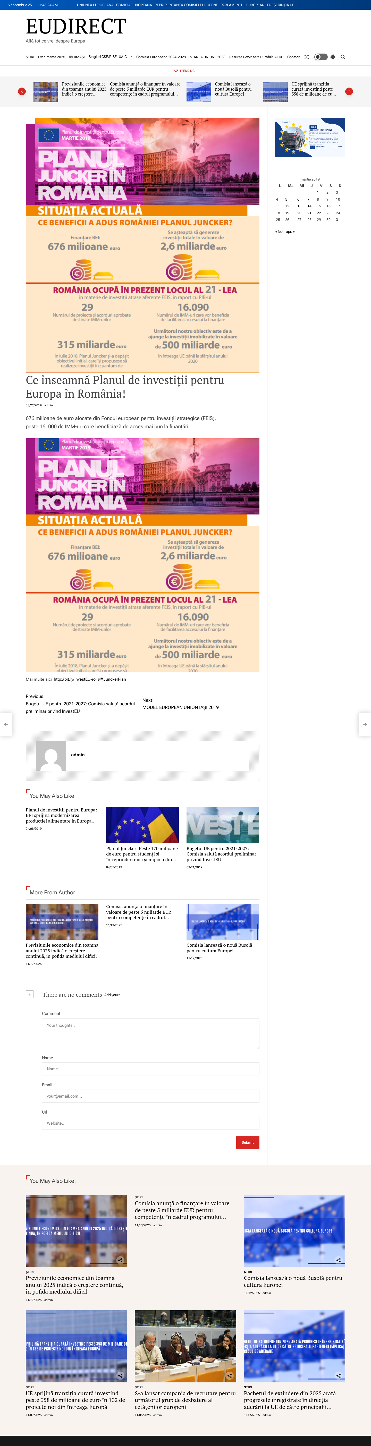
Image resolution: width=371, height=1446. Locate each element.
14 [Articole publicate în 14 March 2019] (309, 206)
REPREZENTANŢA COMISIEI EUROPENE (186, 5)
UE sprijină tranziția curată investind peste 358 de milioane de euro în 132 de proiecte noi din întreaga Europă (314, 94)
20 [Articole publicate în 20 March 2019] (299, 213)
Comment (51, 1013)
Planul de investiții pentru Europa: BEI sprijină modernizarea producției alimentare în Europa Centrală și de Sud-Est (61, 818)
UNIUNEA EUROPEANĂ (95, 5)
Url (44, 1112)
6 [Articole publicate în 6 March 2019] (298, 199)
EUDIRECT (76, 25)
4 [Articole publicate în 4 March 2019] (277, 199)
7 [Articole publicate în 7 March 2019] (308, 199)
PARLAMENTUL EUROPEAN (243, 5)
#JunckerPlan (113, 679)
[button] (22, 91)
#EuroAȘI (77, 57)
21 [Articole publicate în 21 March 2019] (309, 213)
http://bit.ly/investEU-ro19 (77, 679)
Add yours (112, 995)
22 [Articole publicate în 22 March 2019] (319, 213)
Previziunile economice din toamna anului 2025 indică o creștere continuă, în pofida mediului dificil (84, 94)
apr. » (290, 231)
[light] (324, 57)
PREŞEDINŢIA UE (280, 5)
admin (48, 405)
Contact (293, 57)
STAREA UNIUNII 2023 (207, 57)
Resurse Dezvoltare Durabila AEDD (256, 57)
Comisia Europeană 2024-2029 (161, 57)
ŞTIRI (30, 57)
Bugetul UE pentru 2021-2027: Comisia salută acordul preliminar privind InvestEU (221, 853)
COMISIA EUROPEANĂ (134, 5)
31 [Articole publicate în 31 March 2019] (338, 220)
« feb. (279, 231)
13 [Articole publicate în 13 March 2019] (299, 206)
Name (47, 1057)
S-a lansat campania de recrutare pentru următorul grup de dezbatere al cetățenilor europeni (185, 1399)
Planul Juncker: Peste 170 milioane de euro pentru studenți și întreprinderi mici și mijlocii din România (142, 856)
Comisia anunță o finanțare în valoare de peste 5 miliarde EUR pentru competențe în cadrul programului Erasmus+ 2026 (145, 91)
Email (47, 1084)
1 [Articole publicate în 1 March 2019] (318, 192)
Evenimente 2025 (51, 57)
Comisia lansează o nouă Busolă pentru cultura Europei (233, 89)
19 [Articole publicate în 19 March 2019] (287, 213)
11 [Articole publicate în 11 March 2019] (278, 206)
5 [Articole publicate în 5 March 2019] (286, 199)
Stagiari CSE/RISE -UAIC (110, 57)
